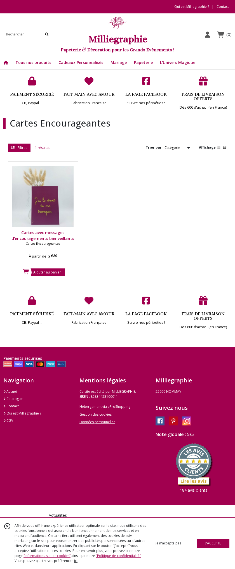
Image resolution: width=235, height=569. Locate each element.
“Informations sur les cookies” (47, 555)
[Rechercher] (46, 34)
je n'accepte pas (168, 543)
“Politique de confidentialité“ (118, 555)
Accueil (10, 391)
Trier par (154, 147)
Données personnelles (97, 422)
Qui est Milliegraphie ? (22, 413)
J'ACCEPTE (213, 543)
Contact (223, 6)
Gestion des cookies (95, 414)
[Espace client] (207, 34)
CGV (8, 420)
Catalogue (13, 398)
